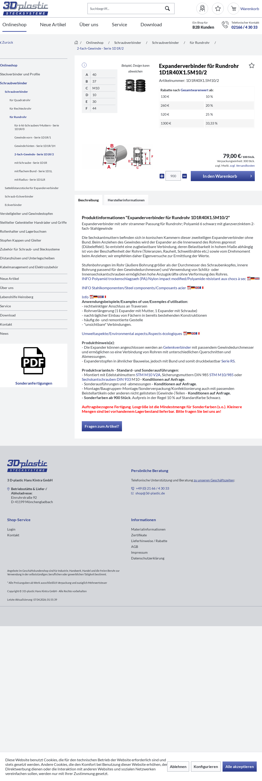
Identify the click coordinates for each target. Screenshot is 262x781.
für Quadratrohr (20, 100)
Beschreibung (88, 200)
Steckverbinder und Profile (20, 74)
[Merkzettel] (218, 8)
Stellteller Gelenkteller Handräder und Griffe (33, 222)
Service (5, 306)
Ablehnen (178, 766)
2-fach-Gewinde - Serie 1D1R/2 (34, 154)
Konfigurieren (206, 766)
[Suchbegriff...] (131, 8)
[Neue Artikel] (53, 25)
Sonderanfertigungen (34, 365)
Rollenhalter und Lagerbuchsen (23, 231)
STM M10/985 (221, 374)
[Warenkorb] (234, 8)
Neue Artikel (9, 278)
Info (95, 297)
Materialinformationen (148, 529)
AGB (134, 547)
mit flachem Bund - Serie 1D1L (33, 171)
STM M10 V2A (148, 374)
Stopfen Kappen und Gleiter (20, 240)
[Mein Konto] (204, 8)
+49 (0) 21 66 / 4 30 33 (152, 488)
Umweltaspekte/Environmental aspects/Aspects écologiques (141, 333)
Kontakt (6, 324)
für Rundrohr (18, 117)
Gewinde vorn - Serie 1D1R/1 (32, 137)
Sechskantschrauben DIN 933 (106, 379)
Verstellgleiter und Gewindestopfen (26, 213)
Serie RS (228, 361)
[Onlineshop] (14, 25)
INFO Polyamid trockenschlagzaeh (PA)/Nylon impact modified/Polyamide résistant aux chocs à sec (171, 278)
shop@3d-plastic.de (150, 493)
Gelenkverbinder (177, 347)
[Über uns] (88, 25)
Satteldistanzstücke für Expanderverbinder (32, 188)
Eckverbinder (13, 205)
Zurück (6, 42)
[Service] (119, 25)
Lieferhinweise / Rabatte (149, 541)
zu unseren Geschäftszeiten (214, 480)
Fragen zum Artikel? (102, 426)
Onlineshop (8, 65)
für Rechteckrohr (21, 108)
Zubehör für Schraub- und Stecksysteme (30, 249)
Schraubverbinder (13, 83)
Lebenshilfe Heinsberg (16, 297)
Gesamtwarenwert (194, 90)
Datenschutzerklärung (147, 558)
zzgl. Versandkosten (242, 165)
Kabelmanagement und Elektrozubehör (29, 267)
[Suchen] (167, 8)
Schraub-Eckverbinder (19, 196)
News (4, 333)
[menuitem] (204, 8)
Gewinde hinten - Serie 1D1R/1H (34, 146)
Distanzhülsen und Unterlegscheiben (27, 258)
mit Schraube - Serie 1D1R (30, 162)
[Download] (151, 25)
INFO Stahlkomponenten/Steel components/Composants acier (143, 287)
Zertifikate (139, 535)
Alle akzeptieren (239, 766)
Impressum (139, 552)
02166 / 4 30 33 (244, 27)
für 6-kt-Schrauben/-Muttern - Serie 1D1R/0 (36, 127)
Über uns (6, 288)
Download (8, 315)
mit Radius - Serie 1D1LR (29, 179)
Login (11, 529)
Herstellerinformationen (126, 200)
